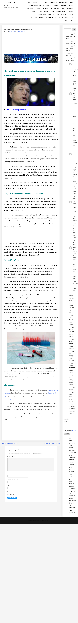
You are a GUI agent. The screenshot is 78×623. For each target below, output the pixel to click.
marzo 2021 (71, 401)
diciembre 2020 (72, 406)
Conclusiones (63, 5)
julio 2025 (71, 312)
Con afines (71, 455)
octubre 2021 (71, 389)
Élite (51, 8)
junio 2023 (71, 355)
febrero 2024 (71, 341)
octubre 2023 (71, 348)
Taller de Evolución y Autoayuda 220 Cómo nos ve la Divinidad (70, 59)
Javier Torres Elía (21, 31)
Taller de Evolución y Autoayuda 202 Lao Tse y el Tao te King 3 (75, 107)
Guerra (33, 11)
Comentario (11, 456)
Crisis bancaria (30, 8)
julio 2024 (71, 332)
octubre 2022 (71, 368)
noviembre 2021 (72, 387)
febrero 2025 (71, 320)
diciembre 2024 (72, 324)
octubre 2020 (71, 410)
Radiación (63, 14)
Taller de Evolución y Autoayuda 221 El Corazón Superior (70, 53)
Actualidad (34, 2)
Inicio (28, 2)
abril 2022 (71, 379)
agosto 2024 (71, 331)
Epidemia (25, 438)
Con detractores (72, 457)
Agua (40, 2)
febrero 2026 (71, 300)
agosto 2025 (71, 310)
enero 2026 (71, 302)
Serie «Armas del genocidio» (37, 17)
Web (8, 485)
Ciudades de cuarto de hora (35, 5)
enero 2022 (71, 384)
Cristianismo (37, 8)
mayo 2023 (71, 356)
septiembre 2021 (72, 391)
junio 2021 (71, 396)
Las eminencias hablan (41, 14)
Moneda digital (51, 14)
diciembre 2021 (72, 386)
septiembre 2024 (72, 329)
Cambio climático (53, 2)
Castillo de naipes (63, 2)
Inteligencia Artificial (60, 11)
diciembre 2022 (72, 365)
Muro (58, 14)
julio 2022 (71, 374)
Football (74, 201)
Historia (52, 11)
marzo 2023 (71, 360)
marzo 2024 (71, 339)
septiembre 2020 (72, 411)
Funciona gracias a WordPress (35, 520)
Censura (71, 2)
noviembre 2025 (72, 305)
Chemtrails (70, 5)
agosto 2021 (71, 392)
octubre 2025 (71, 307)
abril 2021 (71, 399)
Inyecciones (70, 11)
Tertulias (66, 20)
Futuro (62, 8)
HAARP (40, 11)
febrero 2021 (71, 403)
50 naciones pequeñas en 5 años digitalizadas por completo (75, 161)
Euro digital (56, 8)
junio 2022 (71, 375)
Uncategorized (72, 512)
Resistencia (70, 14)
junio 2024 (71, 334)
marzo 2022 (71, 380)
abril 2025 (71, 317)
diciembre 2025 (72, 303)
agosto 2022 (71, 372)
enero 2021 (71, 404)
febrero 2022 (71, 382)
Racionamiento (72, 495)
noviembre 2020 (72, 408)
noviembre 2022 (72, 367)
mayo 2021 (71, 398)
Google (11, 120)
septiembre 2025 (72, 308)
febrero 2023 (71, 362)
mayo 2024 (71, 336)
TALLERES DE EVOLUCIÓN (66, 17)
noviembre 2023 (72, 346)
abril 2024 (71, 338)
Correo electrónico (13, 479)
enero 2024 (71, 343)
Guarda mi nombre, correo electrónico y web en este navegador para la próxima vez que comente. (30, 493)
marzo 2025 (71, 319)
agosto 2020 (71, 413)
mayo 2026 (71, 295)
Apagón (45, 2)
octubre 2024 (71, 327)
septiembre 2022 (72, 370)
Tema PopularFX (45, 520)
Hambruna (46, 11)
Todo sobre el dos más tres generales (74, 77)
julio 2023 (71, 353)
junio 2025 (71, 314)
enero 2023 (71, 363)
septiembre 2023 (72, 350)
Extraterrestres (70, 8)
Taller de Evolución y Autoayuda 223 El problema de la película (70, 42)
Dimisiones (45, 8)
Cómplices (55, 5)
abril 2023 (71, 358)
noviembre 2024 (72, 326)
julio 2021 (71, 394)
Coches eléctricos (47, 5)
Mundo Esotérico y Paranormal (16, 110)
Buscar (65, 27)
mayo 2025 (71, 315)
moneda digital (72, 491)
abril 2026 (71, 296)
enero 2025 (71, 322)
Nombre (9, 474)
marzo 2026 (71, 298)
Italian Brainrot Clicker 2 (74, 95)
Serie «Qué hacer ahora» (51, 17)
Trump (71, 20)
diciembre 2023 (72, 344)
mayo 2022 (71, 377)
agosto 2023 (71, 351)
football (74, 153)
